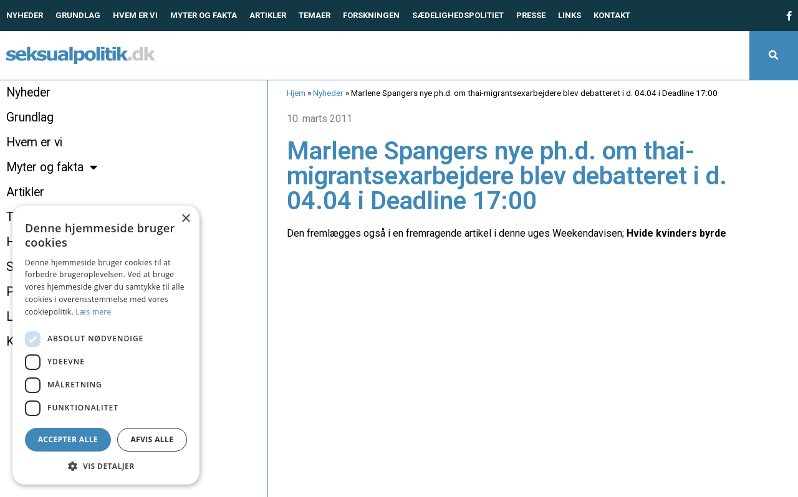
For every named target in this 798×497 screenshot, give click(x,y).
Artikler (267, 15)
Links (569, 15)
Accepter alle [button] (68, 439)
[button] (773, 55)
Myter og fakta (203, 15)
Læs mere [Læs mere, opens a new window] (93, 311)
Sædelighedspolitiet (458, 15)
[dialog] (106, 345)
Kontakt (612, 15)
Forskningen (371, 15)
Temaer (314, 15)
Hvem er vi (135, 15)
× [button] (185, 219)
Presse (531, 15)
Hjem (296, 93)
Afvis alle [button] (151, 439)
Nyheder (24, 15)
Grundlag (77, 15)
